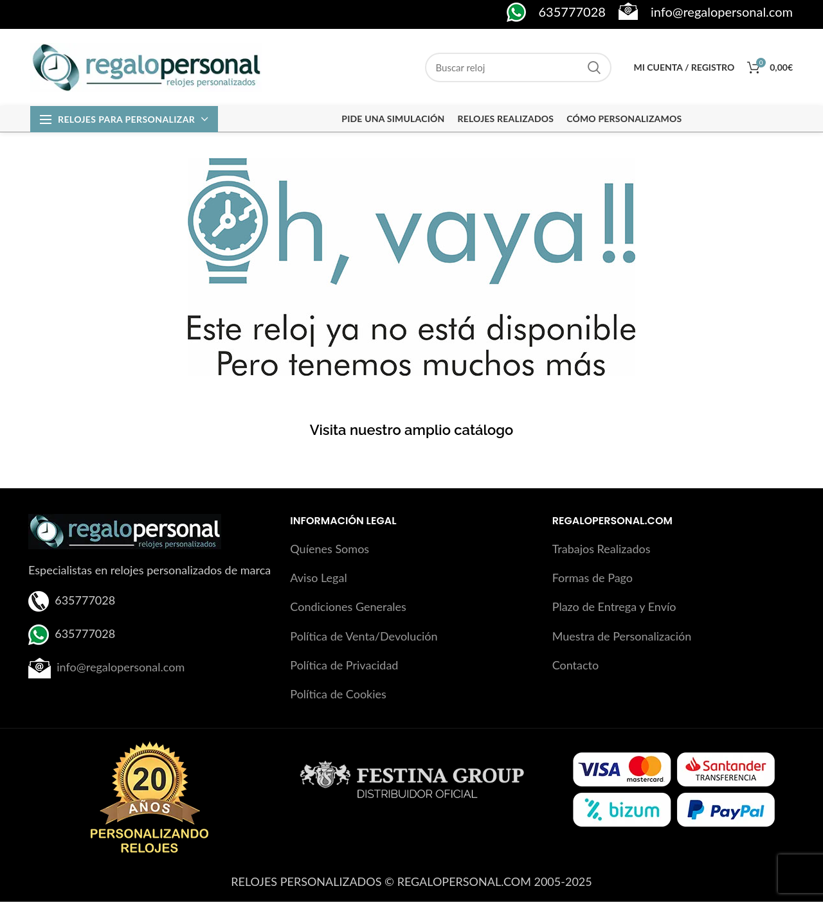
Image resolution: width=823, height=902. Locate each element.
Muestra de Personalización (622, 636)
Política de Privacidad (344, 665)
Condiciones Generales (348, 606)
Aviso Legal (318, 577)
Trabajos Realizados (601, 549)
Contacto (575, 665)
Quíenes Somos (329, 549)
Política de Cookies (338, 694)
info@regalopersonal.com (121, 666)
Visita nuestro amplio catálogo (412, 429)
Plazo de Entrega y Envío (614, 606)
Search (594, 67)
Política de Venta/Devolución (363, 636)
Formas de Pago (592, 577)
